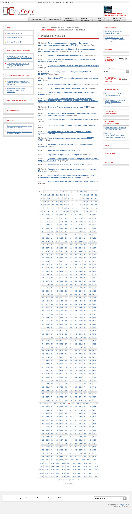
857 (71, 420)
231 (66, 248)
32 (41, 198)
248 (90, 251)
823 (80, 410)
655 (85, 364)
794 (59, 403)
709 (57, 380)
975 (61, 453)
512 (90, 324)
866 (57, 423)
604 (71, 350)
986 (57, 456)
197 (75, 238)
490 (42, 321)
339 (66, 278)
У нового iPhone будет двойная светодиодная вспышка (115, 128)
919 (80, 437)
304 (71, 268)
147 (66, 225)
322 (42, 274)
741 (94, 387)
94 (48, 211)
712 (71, 380)
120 (52, 218)
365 (75, 284)
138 (80, 221)
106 (42, 215)
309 (94, 268)
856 (66, 420)
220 (71, 244)
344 (90, 278)
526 (42, 331)
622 (42, 357)
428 (90, 301)
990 (75, 456)
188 (90, 235)
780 (52, 400)
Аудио (107, 145)
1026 (90, 466)
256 (71, 254)
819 (61, 410)
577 (57, 344)
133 (57, 221)
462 (80, 311)
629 (75, 357)
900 (47, 433)
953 (71, 446)
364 (71, 284)
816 (47, 410)
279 (66, 261)
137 (75, 221)
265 (57, 258)
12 (81, 191)
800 (87, 403)
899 (42, 433)
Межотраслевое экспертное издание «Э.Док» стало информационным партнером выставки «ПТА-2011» (63, 44)
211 (85, 241)
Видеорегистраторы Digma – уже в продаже (65, 155)
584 (90, 344)
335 (47, 278)
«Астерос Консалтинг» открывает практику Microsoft (68, 88)
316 (71, 271)
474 (80, 314)
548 (90, 334)
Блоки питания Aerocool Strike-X (60, 150)
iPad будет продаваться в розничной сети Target (113, 32)
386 (61, 291)
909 (90, 433)
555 (66, 337)
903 (61, 433)
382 (42, 291)
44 (88, 198)
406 (42, 297)
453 (94, 307)
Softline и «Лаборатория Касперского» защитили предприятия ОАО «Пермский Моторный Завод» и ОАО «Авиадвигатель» (67, 176)
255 (66, 254)
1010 (63, 463)
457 (57, 311)
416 (90, 297)
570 (80, 340)
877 (52, 427)
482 (61, 317)
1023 (74, 466)
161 (75, 228)
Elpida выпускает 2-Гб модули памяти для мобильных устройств (115, 101)
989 (71, 456)
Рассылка (40, 498)
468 (52, 314)
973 (52, 453)
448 (71, 307)
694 (42, 377)
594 (80, 347)
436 (71, 304)
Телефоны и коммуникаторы (112, 122)
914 (57, 437)
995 (42, 460)
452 (90, 307)
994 (94, 456)
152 (90, 225)
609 (94, 350)
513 (94, 324)
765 (94, 393)
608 (90, 350)
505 (57, 324)
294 (80, 264)
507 (66, 324)
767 (47, 397)
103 (86, 211)
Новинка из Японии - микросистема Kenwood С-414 (68, 107)
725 (75, 384)
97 (60, 211)
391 (85, 291)
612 (52, 354)
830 (57, 413)
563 (47, 340)
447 (66, 307)
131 (47, 221)
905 (71, 433)
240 (52, 251)
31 (96, 195)
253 (57, 254)
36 (57, 198)
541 (57, 334)
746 (61, 390)
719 (47, 384)
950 (57, 446)
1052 (52, 476)
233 (75, 248)
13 (85, 191)
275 (47, 261)
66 (57, 205)
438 (80, 304)
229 (57, 248)
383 (47, 291)
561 (94, 337)
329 (75, 274)
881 (71, 427)
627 (66, 357)
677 (75, 370)
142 (42, 225)
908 (85, 433)
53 (64, 201)
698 (61, 377)
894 (75, 430)
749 (75, 390)
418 (42, 301)
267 (66, 258)
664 (71, 367)
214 (42, 244)
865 (52, 423)
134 (61, 221)
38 (64, 198)
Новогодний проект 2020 (15, 42)
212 (90, 241)
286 (42, 264)
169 (57, 231)
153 (94, 225)
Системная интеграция (16, 100)
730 (42, 387)
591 (66, 347)
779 (47, 400)
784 (71, 400)
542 (61, 334)
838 (94, 413)
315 (66, 271)
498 (80, 321)
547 (85, 334)
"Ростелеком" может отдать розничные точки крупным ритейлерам (16, 90)
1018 (46, 466)
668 (90, 367)
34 (49, 198)
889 (52, 430)
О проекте (29, 498)
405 (94, 294)
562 (42, 340)
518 (61, 327)
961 (52, 450)
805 (52, 407)
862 (94, 420)
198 (80, 238)
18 (45, 195)
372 (52, 287)
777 (94, 397)
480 (52, 317)
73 (84, 205)
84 (68, 208)
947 (42, 446)
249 (94, 251)
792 (50, 403)
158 (61, 228)
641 (75, 360)
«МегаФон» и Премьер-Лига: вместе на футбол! (66, 55)
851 (42, 420)
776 (90, 397)
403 (85, 294)
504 (52, 324)
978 (75, 453)
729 (94, 384)
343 (85, 278)
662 (61, 367)
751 (85, 390)
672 (52, 370)
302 (61, 268)
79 (49, 208)
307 (85, 268)
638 (61, 360)
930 (75, 440)
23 (64, 195)
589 (57, 347)
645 (94, 360)
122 (61, 218)
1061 (60, 480)
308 (90, 268)
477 (94, 314)
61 (96, 201)
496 (71, 321)
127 (85, 218)
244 (71, 251)
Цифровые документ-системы (109, 59)
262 (42, 258)
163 (85, 228)
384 (52, 291)
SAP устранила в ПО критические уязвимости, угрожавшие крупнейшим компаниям (18, 65)
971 (42, 453)
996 (47, 460)
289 (57, 264)
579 (66, 344)
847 (80, 417)
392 (90, 291)
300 (52, 268)
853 (52, 420)
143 (47, 225)
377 (75, 287)
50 (53, 201)
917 (71, 437)
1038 (96, 470)
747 (66, 390)
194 (61, 238)
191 (47, 238)
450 (80, 307)
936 (47, 443)
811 (80, 407)
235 (85, 248)
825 (90, 410)
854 (57, 420)
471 (66, 314)
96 (56, 211)
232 (71, 248)
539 (47, 334)
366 (80, 284)
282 (80, 261)
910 (94, 433)
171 (66, 231)
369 (94, 284)
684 (52, 374)
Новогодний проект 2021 (15, 37)
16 (96, 191)
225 (94, 244)
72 (80, 205)
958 (94, 446)
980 (85, 453)
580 (71, 344)
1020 (57, 466)
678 (80, 370)
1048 (90, 473)
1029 (46, 470)
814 (94, 407)
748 (71, 390)
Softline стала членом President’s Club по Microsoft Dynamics (71, 125)
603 (66, 350)
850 (94, 417)
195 (66, 238)
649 (57, 364)
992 (85, 456)
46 (96, 198)
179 (47, 235)
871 (80, 423)
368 (90, 284)
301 (57, 268)
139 (85, 221)
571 (85, 340)
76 (96, 205)
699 (66, 377)
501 (94, 321)
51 (57, 201)
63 (45, 205)
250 (42, 254)
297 (94, 264)
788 (90, 400)
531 (66, 331)
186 (80, 235)
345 (94, 278)
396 (52, 294)
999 (61, 460)
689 (75, 374)
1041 (52, 473)
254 (61, 254)
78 (45, 208)
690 (80, 374)
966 (75, 450)
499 (85, 321)
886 (94, 427)
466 (42, 314)
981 (90, 453)
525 (94, 327)
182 (61, 235)
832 (66, 413)
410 (61, 297)
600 (52, 350)
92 (41, 211)
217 (57, 244)
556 (71, 337)
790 (40, 403)
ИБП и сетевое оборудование (111, 112)
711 (66, 380)
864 (47, 423)
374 (61, 287)
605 (75, 350)
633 (94, 357)
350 (61, 281)
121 (57, 218)
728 (90, 384)
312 (52, 271)
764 (90, 393)
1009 (57, 463)
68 (64, 205)
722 (61, 384)
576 (52, 344)
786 (80, 400)
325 (57, 274)
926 (57, 440)
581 (75, 344)
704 (90, 377)
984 (47, 456)
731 (47, 387)
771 (66, 397)
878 (57, 427)
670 (42, 370)
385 (57, 291)
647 (47, 364)
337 (57, 278)
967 (80, 450)
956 (85, 446)
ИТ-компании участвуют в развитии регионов (65, 84)
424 (71, 301)
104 (91, 211)
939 (61, 443)
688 (71, 374)
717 (94, 380)
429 (94, 301)
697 (57, 377)
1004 (88, 460)
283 (85, 261)
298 (42, 268)
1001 (72, 460)
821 (71, 410)
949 (52, 446)
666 (80, 367)
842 (57, 417)
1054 (63, 476)
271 (85, 258)
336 (52, 278)
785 (75, 400)
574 (42, 344)
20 (53, 195)
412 (71, 297)
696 (52, 377)
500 (90, 321)
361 (57, 284)
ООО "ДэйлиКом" (123, 505)
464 (90, 311)
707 (47, 380)
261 (94, 254)
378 (80, 287)
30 (92, 195)
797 (73, 403)
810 (75, 407)
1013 (79, 463)
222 (80, 244)
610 (42, 354)
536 (90, 331)
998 (57, 460)
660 (52, 367)
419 (47, 301)
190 (42, 238)
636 (52, 360)
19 (49, 195)
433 (57, 304)
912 (47, 437)
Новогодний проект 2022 (15, 33)
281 (75, 261)
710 (61, 380)
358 (42, 284)
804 (47, 407)
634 (42, 360)
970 (94, 450)
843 (61, 417)
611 (47, 354)
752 (90, 390)
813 (90, 407)
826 (94, 410)
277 (57, 261)
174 (80, 231)
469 (57, 314)
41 (76, 198)
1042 (57, 473)
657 (94, 364)
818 (57, 410)
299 (47, 268)
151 (85, 225)
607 (85, 350)
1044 (68, 473)
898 (94, 430)
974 (57, 453)
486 (80, 317)
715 (85, 380)
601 (57, 350)
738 (80, 387)
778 (42, 400)
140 (90, 221)
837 (90, 413)
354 (80, 281)
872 (85, 423)
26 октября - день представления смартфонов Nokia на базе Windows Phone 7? (116, 135)
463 (85, 311)
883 (80, 427)
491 (47, 321)
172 (71, 231)
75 (92, 205)
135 (66, 221)
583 (85, 344)
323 (47, 274)
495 (66, 321)
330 (80, 274)
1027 (96, 466)
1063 (72, 480)
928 (66, 440)
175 (85, 231)
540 (52, 334)
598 (42, 350)
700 (71, 377)
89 (88, 208)
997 (52, 460)
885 (90, 427)
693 (94, 374)
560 (90, 337)
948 (47, 446)
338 (61, 278)
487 (85, 317)
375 (66, 287)
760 (71, 393)
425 (75, 301)
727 (85, 384)
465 (94, 311)
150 (80, 225)
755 (47, 393)
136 (71, 221)
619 (85, 354)
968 (85, 450)
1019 (52, 466)
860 (85, 420)
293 (75, 264)
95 (52, 211)
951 (61, 446)
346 (42, 281)
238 (42, 251)
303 (66, 268)
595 (85, 347)
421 (57, 301)
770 (61, 397)
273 (94, 258)
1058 (85, 476)
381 (94, 287)
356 (90, 281)
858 (75, 420)
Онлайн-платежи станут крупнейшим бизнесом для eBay (19, 132)
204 (52, 241)
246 (80, 251)
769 (57, 397)
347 (47, 281)
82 (61, 208)
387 (66, 291)
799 (82, 403)
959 (42, 450)
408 (52, 297)
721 (57, 384)
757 (57, 393)
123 (66, 218)
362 (61, 284)
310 (42, 271)
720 (52, 384)
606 (80, 350)
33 (45, 198)
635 (47, 360)
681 (94, 370)
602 (61, 350)
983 (42, 456)
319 (85, 271)
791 (45, 403)
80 (53, 208)
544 (71, 334)
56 (76, 201)
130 (42, 221)
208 (71, 241)
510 (80, 324)
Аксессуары (110, 162)
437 (75, 304)
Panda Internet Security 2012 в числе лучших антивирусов (70, 119)
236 (90, 248)
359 (47, 284)
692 (90, 374)
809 (71, 407)
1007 (46, 463)
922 (94, 437)
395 (47, 294)
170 (61, 231)
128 (90, 218)
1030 (52, 470)
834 (75, 413)
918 (75, 437)
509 (75, 324)
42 (80, 198)
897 (90, 430)
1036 (85, 470)
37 (61, 198)
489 (94, 317)
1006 (41, 463)
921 (90, 437)
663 (66, 367)
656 (90, 364)
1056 (74, 476)
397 (57, 294)
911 (42, 437)
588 (52, 347)
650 (61, 364)
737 (75, 387)
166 (42, 231)
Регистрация (36, 19)
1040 (46, 473)
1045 (74, 473)
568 (71, 340)
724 (71, 384)
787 (85, 400)
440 (90, 304)
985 (52, 456)
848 (85, 417)
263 (47, 258)
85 (72, 208)
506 (61, 324)
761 (75, 393)
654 (80, 364)
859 (80, 420)
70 (72, 205)
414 (80, 297)
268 (71, 258)
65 (53, 205)
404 (90, 294)
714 (80, 380)
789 (94, 400)
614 (61, 354)
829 (52, 413)
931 (80, 440)
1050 (41, 476)
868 (66, 423)
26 (76, 195)
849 (90, 417)
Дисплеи (108, 49)
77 (41, 208)
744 (52, 390)
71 (76, 205)
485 (75, 317)
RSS (59, 498)
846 (75, 417)
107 (47, 215)
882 (75, 427)
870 (75, 423)
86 (76, 208)
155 (47, 228)
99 (68, 211)
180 (52, 235)
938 (57, 443)
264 (52, 258)
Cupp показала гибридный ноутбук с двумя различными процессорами (115, 39)
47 (41, 201)
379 (85, 287)
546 (80, 334)
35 (53, 198)
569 (75, 340)
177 (94, 231)
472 (71, 314)
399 (66, 294)
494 (61, 321)
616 (71, 354)
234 (80, 248)
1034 (74, 470)
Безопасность (13, 110)
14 (88, 191)
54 (68, 201)
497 (75, 321)
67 (61, 205)
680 (90, 370)
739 (85, 387)
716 (90, 380)
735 (66, 387)
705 (94, 377)
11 (77, 191)
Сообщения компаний (53, 36)
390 (80, 291)
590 (61, 347)
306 (80, 268)
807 (61, 407)
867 (61, 423)
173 (75, 231)
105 (96, 211)
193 (57, 238)
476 (90, 314)
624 (52, 357)
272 (90, 258)
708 (52, 380)
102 (82, 211)
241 (57, 251)
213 (94, 241)
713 (75, 380)
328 (71, 274)
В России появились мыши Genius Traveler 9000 (66, 165)
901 (52, 433)
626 (61, 357)
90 (92, 208)
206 (61, 241)
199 (85, 238)
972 (47, 453)
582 (80, 344)
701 (75, 377)
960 (47, 450)
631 (85, 357)
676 (71, 370)
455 (47, 311)
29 (88, 195)
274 (42, 261)
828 (47, 413)
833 (71, 413)
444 (52, 307)
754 (42, 393)
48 (45, 201)
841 (52, 417)
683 (47, 374)
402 (80, 294)
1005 (94, 460)
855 (61, 420)
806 (57, 407)
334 (42, 278)
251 (47, 254)
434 (61, 304)
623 (47, 357)
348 (52, 281)
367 (85, 284)
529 (57, 331)
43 (84, 198)
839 (42, 417)
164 (90, 228)
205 (57, 241)
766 (42, 397)
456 (52, 311)
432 (52, 304)
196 (71, 238)
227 (47, 248)
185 (75, 235)
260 (90, 254)
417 (94, 297)
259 (85, 254)
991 (80, 456)
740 (90, 387)
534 (80, 331)
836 (85, 413)
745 (57, 390)
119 (47, 218)
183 (66, 235)
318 (80, 271)
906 (75, 433)
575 (47, 344)
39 (68, 198)
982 (94, 453)
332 (90, 274)
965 (71, 450)
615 (66, 354)
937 (52, 443)
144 (52, 225)
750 (80, 390)
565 (57, 340)
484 (71, 317)
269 (75, 258)
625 (57, 357)
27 (80, 195)
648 (52, 364)
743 (47, 390)
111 (66, 215)
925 (52, 440)
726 (80, 384)
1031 (57, 470)
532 (71, 331)
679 (85, 370)
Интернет (10, 120)
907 (80, 433)
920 (85, 437)
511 (85, 324)
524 (90, 327)
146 (61, 225)
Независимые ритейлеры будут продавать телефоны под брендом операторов (18, 82)
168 (52, 231)
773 (75, 397)
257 (75, 254)
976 (66, 453)
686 (61, 374)
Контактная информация (14, 498)
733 (57, 387)
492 (52, 321)
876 (47, 427)
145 (57, 225)
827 (42, 413)
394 (42, 294)
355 (85, 281)
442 (42, 307)
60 (92, 201)
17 (41, 195)
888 (47, 430)
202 (42, 241)
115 (85, 215)
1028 (41, 470)
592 (71, 347)
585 (94, 344)
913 (52, 437)
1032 (63, 470)
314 (61, 271)
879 (61, 427)
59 (88, 201)
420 (52, 301)
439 (85, 304)
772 (71, 397)
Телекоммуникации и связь (18, 75)
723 (66, 384)
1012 (74, 463)
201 (94, 238)
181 (57, 235)
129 (94, 218)
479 (47, 317)
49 (49, 201)
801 (92, 403)
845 (71, 417)
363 (66, 284)
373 (57, 287)
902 (57, 433)
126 (80, 218)
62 (41, 205)
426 (80, 301)
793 (55, 403)
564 (52, 340)
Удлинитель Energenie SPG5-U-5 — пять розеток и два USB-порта (73, 66)
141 (94, 221)
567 (66, 340)
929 (71, 440)
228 (52, 248)
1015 (90, 463)
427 (85, 301)
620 (90, 354)
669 (94, 367)
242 (61, 251)
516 (52, 327)
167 (47, 231)
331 (85, 274)
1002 (77, 460)
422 (61, 301)
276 (52, 261)
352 (71, 281)
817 (52, 410)
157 (57, 228)
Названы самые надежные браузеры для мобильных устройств (19, 126)
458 (61, 311)
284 (90, 261)
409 (57, 297)
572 (90, 340)
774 (80, 397)
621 (94, 354)
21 (57, 195)
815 (42, 410)
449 (75, 307)
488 (90, 317)
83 (64, 208)
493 (57, 321)
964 (66, 450)
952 (66, 446)
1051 (46, 476)
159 (66, 228)
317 (75, 271)
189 (94, 235)
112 (71, 215)
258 (80, 254)
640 (71, 360)
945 (90, 443)
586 (42, 347)
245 (75, 251)
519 (66, 327)
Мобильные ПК (111, 27)
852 (47, 420)
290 (61, 264)
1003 (83, 460)
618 (80, 354)
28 (84, 195)
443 (47, 307)
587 (47, 347)
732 (52, 387)
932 (85, 440)
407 (47, 297)
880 (66, 427)
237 (94, 248)
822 (75, 410)
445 (57, 307)
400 (71, 294)
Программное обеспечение (18, 50)
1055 (68, 476)
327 (66, 274)
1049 (96, 473)
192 (52, 238)
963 (61, 450)
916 (66, 437)
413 (75, 297)
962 (57, 450)
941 (71, 443)
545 (75, 334)
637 (57, 360)
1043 (63, 473)
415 (85, 297)
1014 (85, 463)
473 (75, 314)
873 (90, 423)
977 (71, 453)
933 (90, 440)
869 (71, 423)
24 (68, 195)
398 (61, 294)
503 (47, 324)
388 (71, 291)
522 (80, 327)
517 (57, 327)
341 (75, 278)
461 (75, 311)
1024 (79, 466)
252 (52, 254)
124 (71, 218)
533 (75, 331)
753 (94, 390)
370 (42, 287)
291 (66, 264)
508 (71, 324)
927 (61, 440)
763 (85, 393)
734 (61, 387)
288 (52, 264)
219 (66, 244)
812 (85, 407)
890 (57, 430)
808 (66, 407)
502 (42, 324)
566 (61, 340)
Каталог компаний (53, 19)
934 (94, 440)
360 (52, 284)
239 (47, 251)
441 (94, 304)
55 (72, 201)
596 (90, 347)
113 (75, 215)
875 (42, 427)
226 (42, 248)
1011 (68, 463)
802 (96, 403)
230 (61, 248)
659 (47, 367)
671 (47, 370)
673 (57, 370)
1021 (63, 466)
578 (61, 344)
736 (71, 387)
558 (80, 337)
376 (71, 287)
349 (57, 281)
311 (47, 271)
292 (71, 264)
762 (80, 393)
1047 (85, 473)
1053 (57, 476)
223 (85, 244)
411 (66, 297)
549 (94, 334)
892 (66, 430)
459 (66, 311)
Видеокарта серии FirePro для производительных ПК (115, 94)
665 (75, 367)
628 (71, 357)
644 (90, 360)
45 (92, 198)
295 (85, 264)
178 (42, 235)
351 (66, 281)
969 (90, 450)
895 (80, 430)
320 (90, 271)
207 (66, 241)
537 (94, 331)
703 (85, 377)
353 (75, 281)
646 (42, 364)
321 (94, 271)
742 (42, 390)
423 (66, 301)
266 (61, 258)
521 (75, 327)
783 (66, 400)
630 (80, 357)
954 (75, 446)
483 (66, 317)
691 (85, 374)
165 (94, 228)
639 (66, 360)
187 (85, 235)
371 (47, 287)
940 (66, 443)
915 (61, 437)
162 (80, 228)
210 (80, 241)
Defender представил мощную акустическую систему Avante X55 (73, 181)
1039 (41, 473)
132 (52, 221)
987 (61, 456)
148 (71, 225)
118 (42, 218)
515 (47, 327)
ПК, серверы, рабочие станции (110, 79)
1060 (96, 476)
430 (42, 304)
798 (78, 403)
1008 (52, 463)
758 (61, 393)
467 (47, 314)
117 (94, 215)
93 (45, 211)
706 (42, 380)
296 (90, 264)
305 (75, 268)
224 (90, 244)
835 (80, 413)
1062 (66, 480)
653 (75, 364)
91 (96, 208)
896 (85, 430)
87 (80, 208)
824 (85, 410)
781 (57, 400)
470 (61, 314)
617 (75, 354)
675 (66, 370)
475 (85, 314)
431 (47, 304)
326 (61, 274)
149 (75, 225)
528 (52, 331)
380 (90, 287)
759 (66, 393)
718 (42, 384)
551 (47, 337)
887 (42, 430)
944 (85, 443)
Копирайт (51, 498)
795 (64, 403)
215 (47, 244)
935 (42, 443)
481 (57, 317)
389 (75, 291)
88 (84, 208)
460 (71, 311)
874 (94, 423)
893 (71, 430)
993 (90, 456)
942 (75, 443)
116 (90, 215)
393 (94, 291)
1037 (90, 470)
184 (71, 235)
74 (88, 205)
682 (42, 374)
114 (80, 215)
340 (71, 278)
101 (77, 211)
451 (85, 307)
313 (57, 271)
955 (80, 446)
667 (85, 367)
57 (80, 201)
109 (57, 215)
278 (61, 261)
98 (64, 211)
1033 (68, 470)
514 (42, 327)
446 (61, 307)
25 (72, 195)
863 (42, 423)
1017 (41, 466)
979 (80, 453)
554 (61, 337)
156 (52, 228)
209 (75, 241)
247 (85, 251)
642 (80, 360)
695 (47, 377)
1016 (96, 463)
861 (90, 420)
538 (42, 334)
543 (66, 334)
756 (52, 393)
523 (85, 327)
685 (57, 374)
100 (72, 211)
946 (94, 443)
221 (75, 244)
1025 (85, 466)
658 (42, 367)
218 (61, 244)
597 (94, 347)
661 (57, 367)
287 (47, 264)
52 (61, 201)
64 (49, 205)
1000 (66, 460)
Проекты (10, 27)
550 (42, 337)
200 (90, 238)
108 (52, 215)
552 (52, 337)
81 (57, 208)
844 (66, 417)
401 (75, 294)
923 (42, 440)
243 (66, 251)
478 (42, 317)
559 (85, 337)
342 (80, 278)
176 (90, 231)
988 (66, 456)
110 (61, 215)
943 (80, 443)
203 (47, 241)
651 (66, 364)
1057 (79, 476)
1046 (79, 473)
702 (80, 377)
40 (72, 198)
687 (66, 374)
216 (52, 244)
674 (61, 370)
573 (94, 340)
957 (90, 446)
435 (66, 304)
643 (85, 360)
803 (42, 407)
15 (92, 191)
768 (52, 397)
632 (90, 357)
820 (66, 410)
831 (61, 413)
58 (84, 201)
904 (66, 433)
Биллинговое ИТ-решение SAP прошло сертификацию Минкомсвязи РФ (19, 57)
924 (47, 440)
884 (85, 427)
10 (73, 191)
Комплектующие (112, 89)
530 (61, 331)
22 (61, 195)
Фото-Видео (110, 154)
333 (94, 274)
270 (80, 258)
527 (47, 331)
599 (47, 350)
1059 (90, 476)
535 (85, 331)
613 (57, 354)
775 (85, 397)
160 (71, 228)
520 (71, 327)
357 (94, 281)
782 (61, 400)
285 (94, 261)
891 (61, 430)
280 (71, 261)
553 (57, 337)
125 (75, 218)
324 (52, 274)
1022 (68, 466)
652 (71, 364)
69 (68, 205)
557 (75, 337)
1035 (79, 470)
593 (75, 347)
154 (42, 228)
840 (47, 417)
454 (42, 311)
